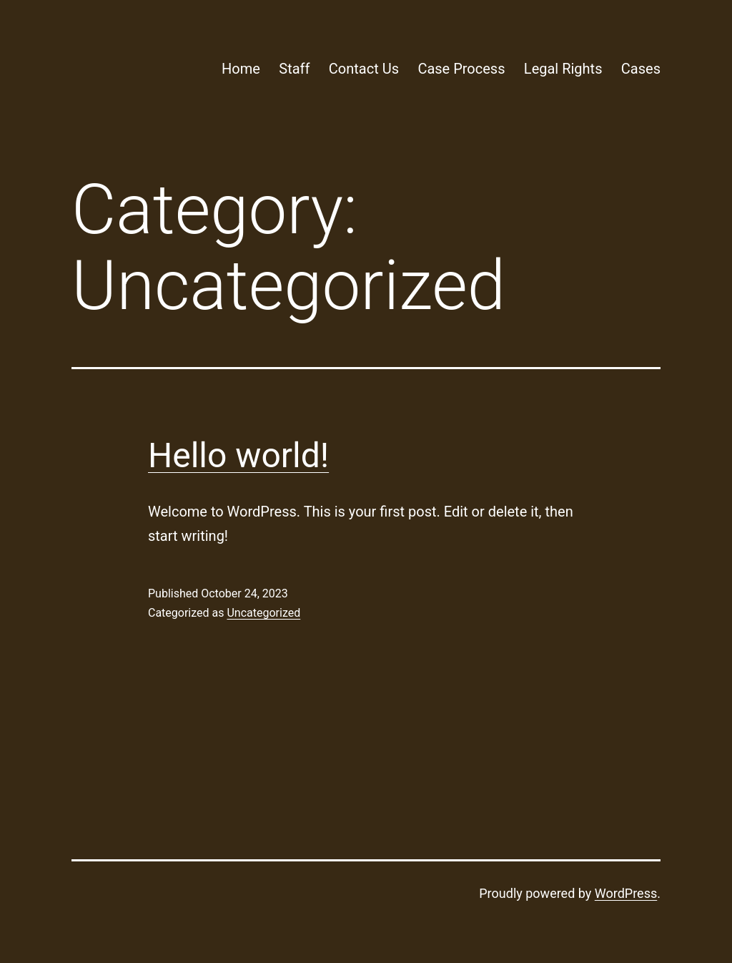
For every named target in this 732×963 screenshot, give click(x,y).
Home (241, 68)
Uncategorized (263, 613)
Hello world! (238, 455)
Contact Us (364, 68)
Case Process (461, 68)
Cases (641, 68)
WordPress (626, 893)
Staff (294, 68)
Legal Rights (563, 68)
